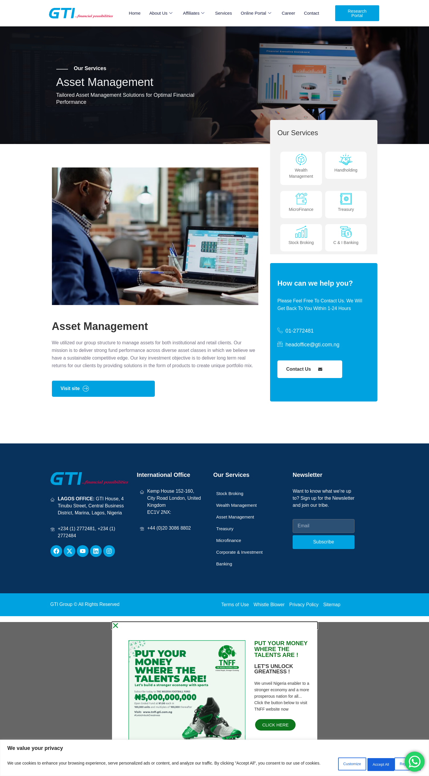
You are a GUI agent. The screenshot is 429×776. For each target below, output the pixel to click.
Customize (329, 764)
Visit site (75, 396)
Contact (311, 13)
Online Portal (256, 13)
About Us (160, 13)
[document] (214, 703)
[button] (214, 633)
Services (223, 13)
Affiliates (193, 13)
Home (134, 13)
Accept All (404, 764)
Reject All (367, 764)
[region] (214, 758)
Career (288, 13)
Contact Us (304, 376)
